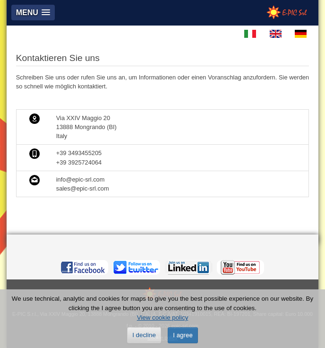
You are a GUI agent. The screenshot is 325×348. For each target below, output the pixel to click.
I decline (144, 335)
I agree (183, 335)
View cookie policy (162, 317)
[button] (33, 12)
